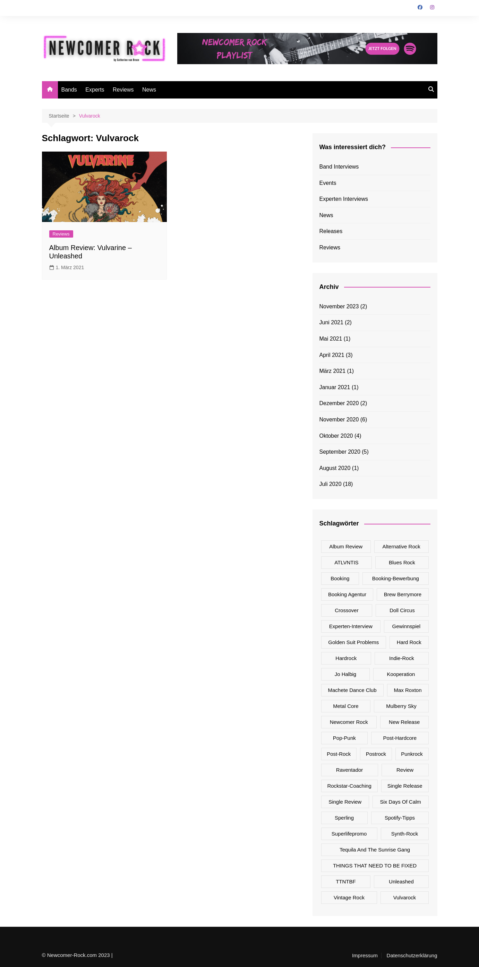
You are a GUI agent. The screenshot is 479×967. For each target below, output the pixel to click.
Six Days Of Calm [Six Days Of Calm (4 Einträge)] (400, 802)
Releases (331, 231)
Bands (69, 90)
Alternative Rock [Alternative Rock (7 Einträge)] (401, 546)
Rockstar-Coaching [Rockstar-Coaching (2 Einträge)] (349, 786)
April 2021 (331, 355)
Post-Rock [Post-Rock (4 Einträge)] (339, 754)
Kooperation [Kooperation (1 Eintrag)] (401, 674)
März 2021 (332, 371)
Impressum (365, 955)
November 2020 (339, 419)
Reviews (123, 90)
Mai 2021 (330, 339)
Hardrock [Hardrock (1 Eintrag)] (346, 658)
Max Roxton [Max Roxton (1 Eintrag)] (407, 690)
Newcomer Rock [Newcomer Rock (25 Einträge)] (349, 722)
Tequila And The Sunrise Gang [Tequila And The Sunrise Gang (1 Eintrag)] (375, 850)
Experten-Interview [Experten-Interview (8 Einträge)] (351, 626)
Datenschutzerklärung (412, 955)
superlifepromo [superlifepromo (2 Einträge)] (349, 834)
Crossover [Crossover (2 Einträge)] (346, 610)
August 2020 (335, 468)
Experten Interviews (343, 199)
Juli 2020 (330, 484)
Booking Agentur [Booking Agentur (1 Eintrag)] (347, 594)
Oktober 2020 (336, 436)
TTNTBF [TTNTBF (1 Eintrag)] (346, 881)
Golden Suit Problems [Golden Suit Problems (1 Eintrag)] (353, 642)
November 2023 (339, 306)
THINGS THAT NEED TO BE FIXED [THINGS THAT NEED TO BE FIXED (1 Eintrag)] (375, 865)
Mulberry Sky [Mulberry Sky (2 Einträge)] (401, 706)
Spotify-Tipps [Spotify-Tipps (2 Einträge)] (400, 818)
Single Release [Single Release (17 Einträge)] (404, 786)
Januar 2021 (334, 387)
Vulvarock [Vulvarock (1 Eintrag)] (404, 897)
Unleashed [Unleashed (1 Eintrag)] (401, 881)
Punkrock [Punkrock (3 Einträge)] (412, 754)
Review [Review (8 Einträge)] (404, 770)
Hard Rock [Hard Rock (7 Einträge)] (409, 642)
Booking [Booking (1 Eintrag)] (340, 578)
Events (327, 183)
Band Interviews (339, 167)
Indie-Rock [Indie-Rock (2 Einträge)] (401, 658)
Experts (94, 90)
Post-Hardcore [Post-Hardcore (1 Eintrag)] (400, 738)
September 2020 (339, 452)
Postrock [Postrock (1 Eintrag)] (376, 754)
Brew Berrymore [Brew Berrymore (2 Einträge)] (402, 594)
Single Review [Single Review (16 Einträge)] (344, 802)
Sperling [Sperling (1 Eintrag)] (344, 818)
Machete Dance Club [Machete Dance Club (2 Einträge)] (352, 690)
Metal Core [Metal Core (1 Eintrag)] (345, 706)
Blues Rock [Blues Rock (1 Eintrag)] (402, 562)
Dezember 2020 (339, 403)
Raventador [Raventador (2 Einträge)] (349, 770)
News (149, 90)
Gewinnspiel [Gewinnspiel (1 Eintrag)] (406, 626)
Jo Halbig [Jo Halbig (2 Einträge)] (346, 674)
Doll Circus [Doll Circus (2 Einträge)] (402, 610)
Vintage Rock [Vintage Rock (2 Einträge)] (349, 897)
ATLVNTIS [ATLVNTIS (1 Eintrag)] (346, 562)
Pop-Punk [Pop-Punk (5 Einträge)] (344, 738)
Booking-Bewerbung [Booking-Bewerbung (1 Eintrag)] (395, 578)
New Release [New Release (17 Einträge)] (404, 722)
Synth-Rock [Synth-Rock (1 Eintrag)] (404, 834)
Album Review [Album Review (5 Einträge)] (345, 546)
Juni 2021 (331, 322)
